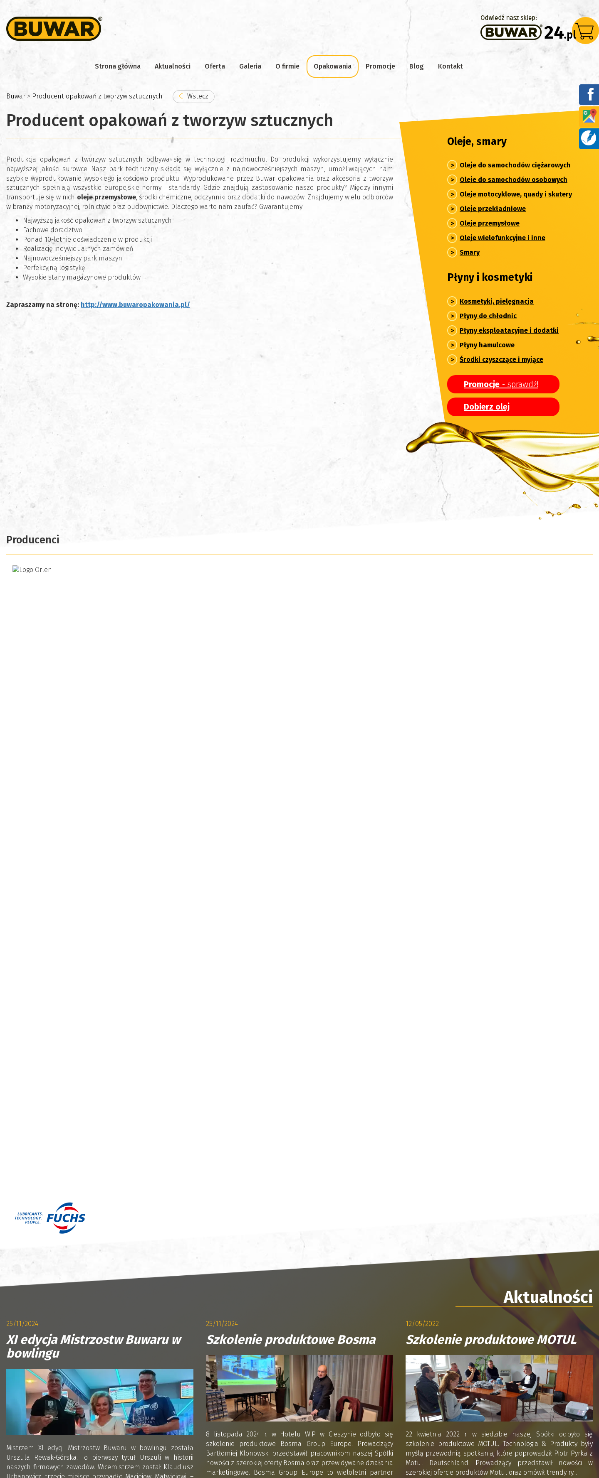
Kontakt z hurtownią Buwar (53, 1407)
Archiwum (40, 981)
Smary (470, 252)
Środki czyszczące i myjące (501, 359)
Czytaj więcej (43, 916)
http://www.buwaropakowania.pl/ (135, 305)
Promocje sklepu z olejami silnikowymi (503, 1386)
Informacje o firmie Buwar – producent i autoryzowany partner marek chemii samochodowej (151, 1386)
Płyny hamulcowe (487, 345)
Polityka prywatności (36, 1448)
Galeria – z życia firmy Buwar (294, 1366)
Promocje (380, 66)
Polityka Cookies (131, 1407)
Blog (416, 66)
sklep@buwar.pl (365, 1152)
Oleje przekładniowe (493, 209)
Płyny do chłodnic (488, 316)
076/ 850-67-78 (351, 1180)
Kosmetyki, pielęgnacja (497, 301)
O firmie (287, 66)
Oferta (215, 66)
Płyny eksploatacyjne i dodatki (509, 330)
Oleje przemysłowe (490, 223)
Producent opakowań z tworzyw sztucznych (367, 1386)
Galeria (250, 66)
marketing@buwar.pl (372, 1189)
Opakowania (332, 66)
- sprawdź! (501, 384)
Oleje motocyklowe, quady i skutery (516, 194)
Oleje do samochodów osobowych (513, 180)
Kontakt (450, 66)
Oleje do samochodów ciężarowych (515, 165)
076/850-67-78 (350, 1143)
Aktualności (173, 66)
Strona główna (118, 66)
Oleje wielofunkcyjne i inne (502, 238)
